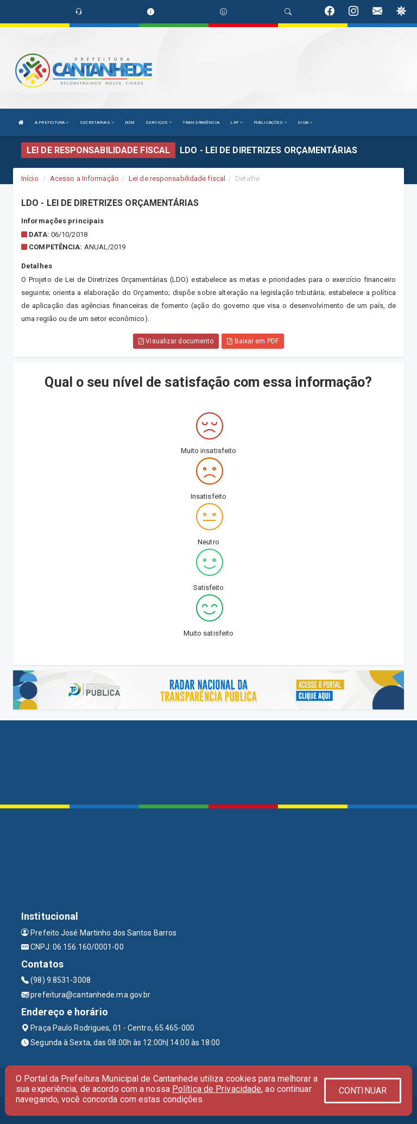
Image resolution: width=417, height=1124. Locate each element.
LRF (236, 122)
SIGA (305, 122)
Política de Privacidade (216, 1089)
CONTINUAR (363, 1090)
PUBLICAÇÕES (270, 122)
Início (30, 178)
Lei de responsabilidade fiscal (177, 178)
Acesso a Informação (84, 178)
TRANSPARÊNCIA (200, 122)
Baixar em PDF (253, 341)
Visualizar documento (175, 341)
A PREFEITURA (51, 122)
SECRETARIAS (97, 122)
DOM (130, 122)
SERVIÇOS (159, 122)
